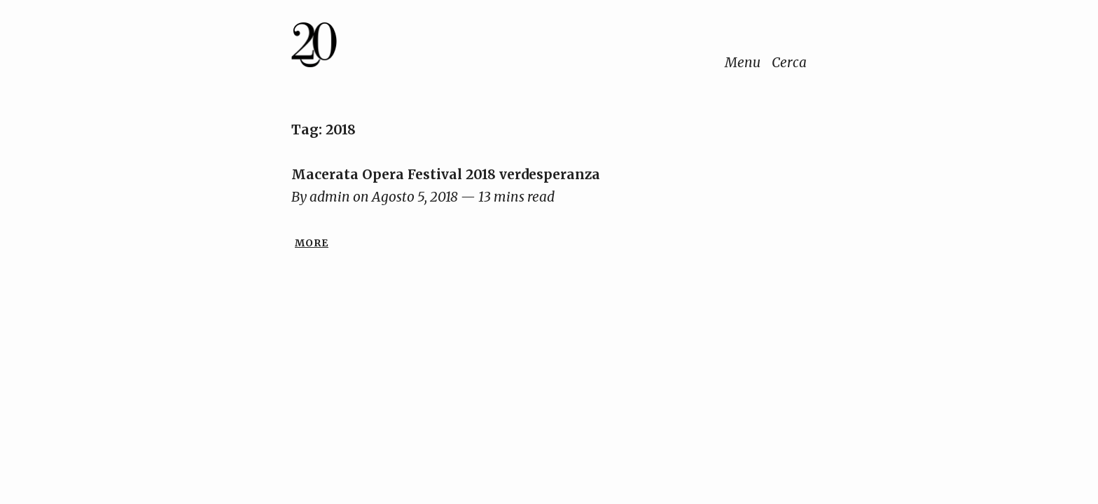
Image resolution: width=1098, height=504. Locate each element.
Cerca (789, 62)
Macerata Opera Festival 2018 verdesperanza (445, 174)
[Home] (359, 48)
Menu (742, 62)
